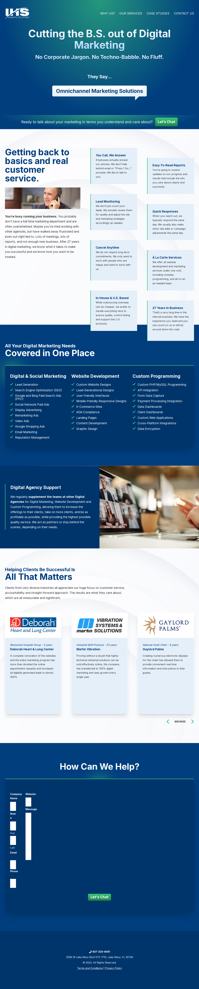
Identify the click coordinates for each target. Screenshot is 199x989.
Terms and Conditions (90, 968)
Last (13, 847)
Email (14, 854)
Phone (14, 873)
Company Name (17, 797)
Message (32, 809)
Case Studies (158, 13)
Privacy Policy (113, 968)
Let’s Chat (166, 122)
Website (32, 795)
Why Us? (107, 13)
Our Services (130, 13)
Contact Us (184, 13)
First (13, 833)
